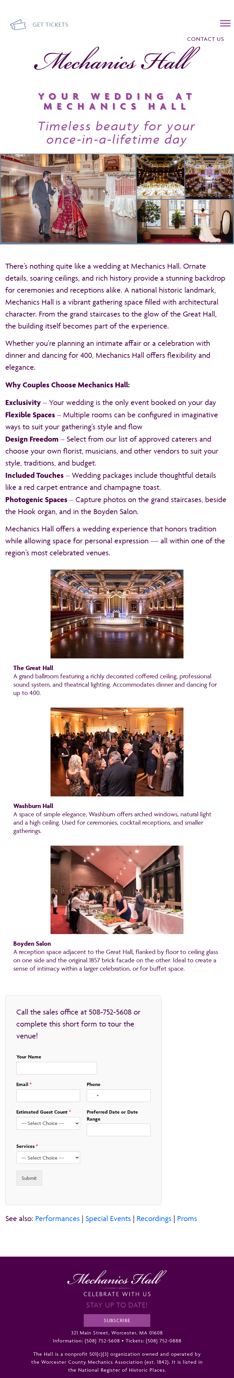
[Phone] (119, 1095)
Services (27, 1146)
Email (24, 1084)
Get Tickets (50, 24)
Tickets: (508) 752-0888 (153, 1340)
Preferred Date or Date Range (112, 1115)
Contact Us (205, 39)
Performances (57, 1218)
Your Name (28, 1056)
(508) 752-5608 (102, 1340)
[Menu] (225, 23)
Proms (187, 1218)
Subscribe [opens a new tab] (117, 1320)
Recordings (154, 1218)
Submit (29, 1178)
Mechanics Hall (50, 50)
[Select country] (94, 1095)
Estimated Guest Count (43, 1112)
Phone (93, 1084)
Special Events (108, 1218)
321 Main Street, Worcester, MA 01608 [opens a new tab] (117, 1332)
